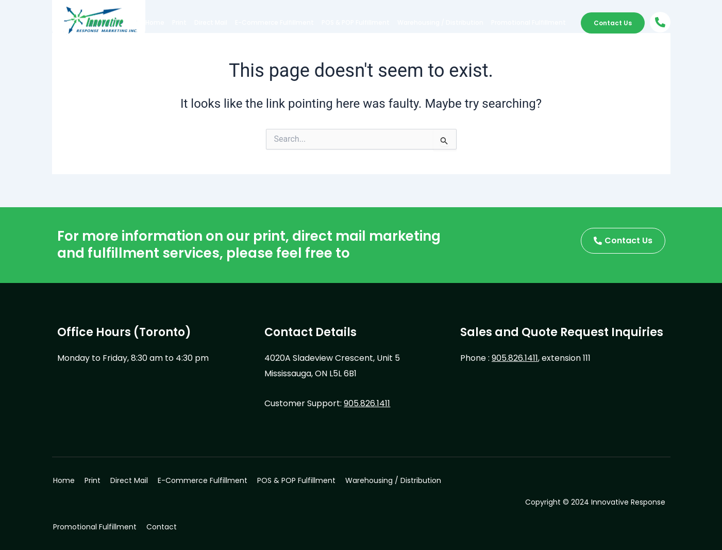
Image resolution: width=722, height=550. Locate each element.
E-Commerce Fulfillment (274, 22)
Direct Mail (210, 22)
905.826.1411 (367, 403)
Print (179, 22)
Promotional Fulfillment (528, 22)
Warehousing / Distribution (440, 22)
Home (154, 22)
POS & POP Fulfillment (356, 22)
